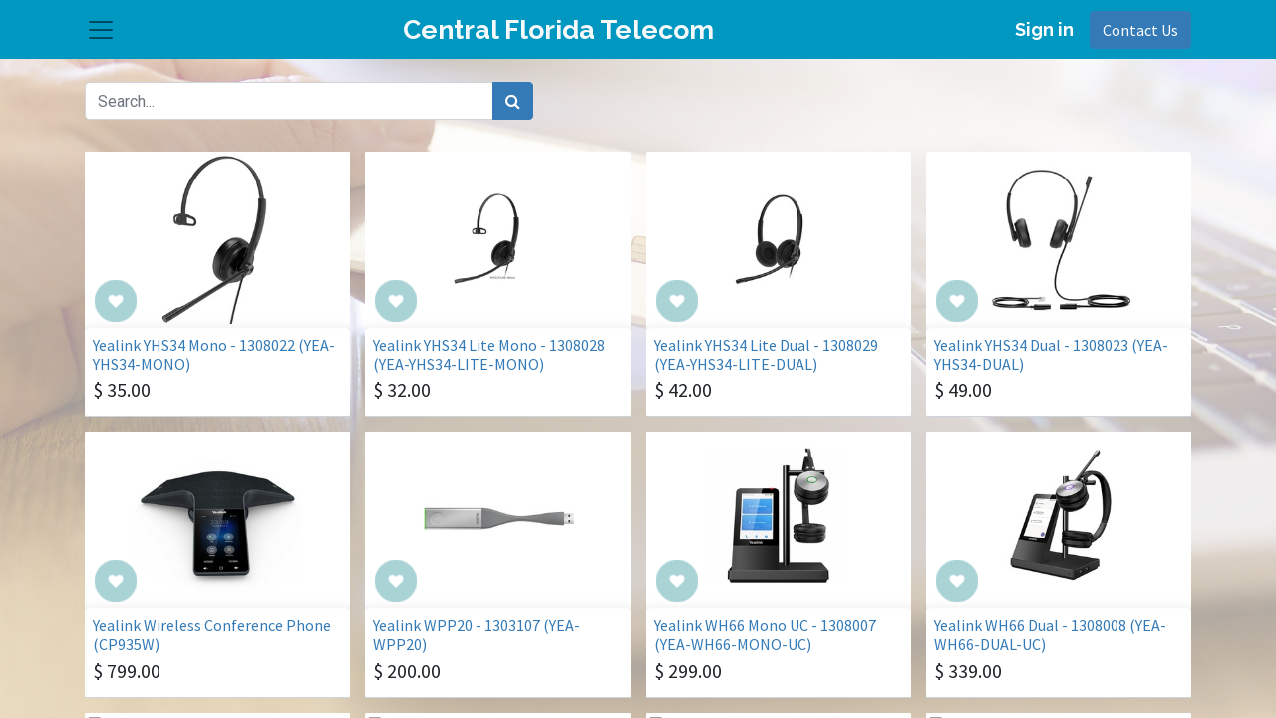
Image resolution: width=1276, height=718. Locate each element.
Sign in (1044, 37)
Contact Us (1140, 38)
